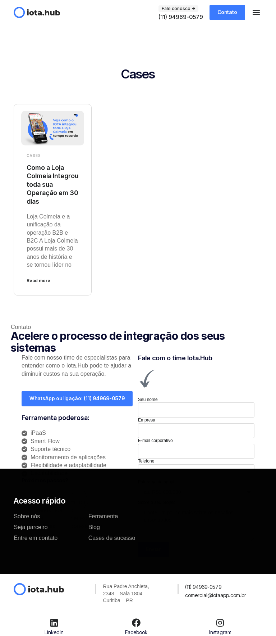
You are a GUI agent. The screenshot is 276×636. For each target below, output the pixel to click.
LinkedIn (54, 632)
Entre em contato (36, 538)
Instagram (220, 632)
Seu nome (148, 399)
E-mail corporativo (155, 440)
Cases (34, 155)
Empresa (146, 420)
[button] (256, 12)
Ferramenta (103, 516)
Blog (94, 527)
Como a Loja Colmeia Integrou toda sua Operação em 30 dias (52, 184)
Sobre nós (27, 516)
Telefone (146, 461)
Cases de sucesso (111, 538)
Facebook (136, 632)
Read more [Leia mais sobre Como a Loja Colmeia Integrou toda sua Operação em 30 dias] (38, 280)
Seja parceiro (30, 527)
